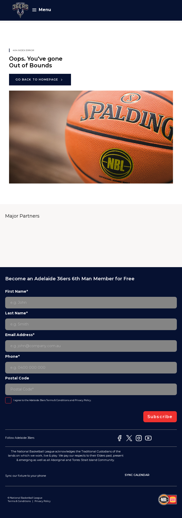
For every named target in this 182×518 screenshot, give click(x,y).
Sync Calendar (140, 475)
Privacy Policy (83, 400)
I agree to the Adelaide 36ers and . (52, 400)
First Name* (16, 291)
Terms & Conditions (57, 400)
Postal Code (17, 378)
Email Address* (19, 334)
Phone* (12, 356)
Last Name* (16, 313)
